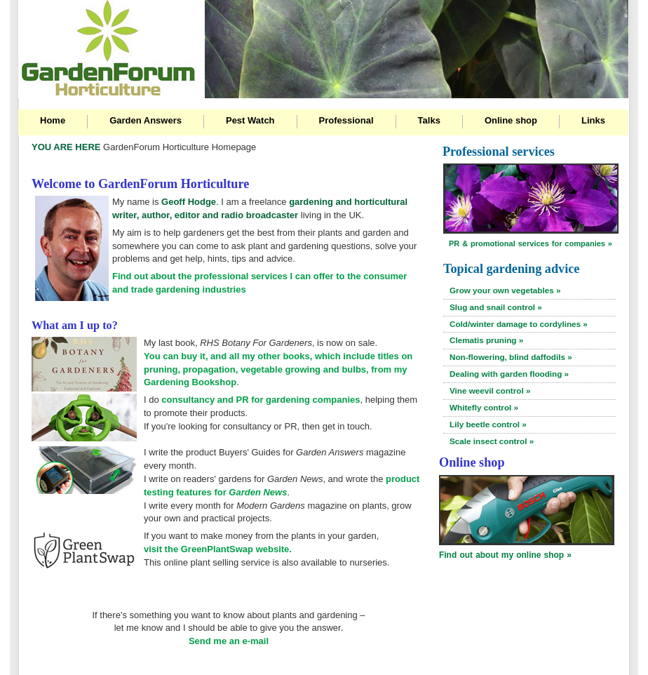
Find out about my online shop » (505, 555)
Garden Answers (145, 120)
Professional (346, 120)
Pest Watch (250, 120)
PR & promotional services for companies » (530, 243)
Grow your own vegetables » (505, 290)
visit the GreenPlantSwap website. (218, 549)
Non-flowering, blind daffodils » (511, 356)
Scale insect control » (492, 441)
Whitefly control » (484, 407)
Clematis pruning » (486, 340)
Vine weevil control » (490, 390)
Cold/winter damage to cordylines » (519, 323)
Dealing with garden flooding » (509, 373)
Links (593, 120)
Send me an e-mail (229, 641)
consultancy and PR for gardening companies (260, 399)
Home (52, 120)
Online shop (511, 120)
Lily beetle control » (488, 424)
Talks (429, 120)
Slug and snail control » (496, 307)
